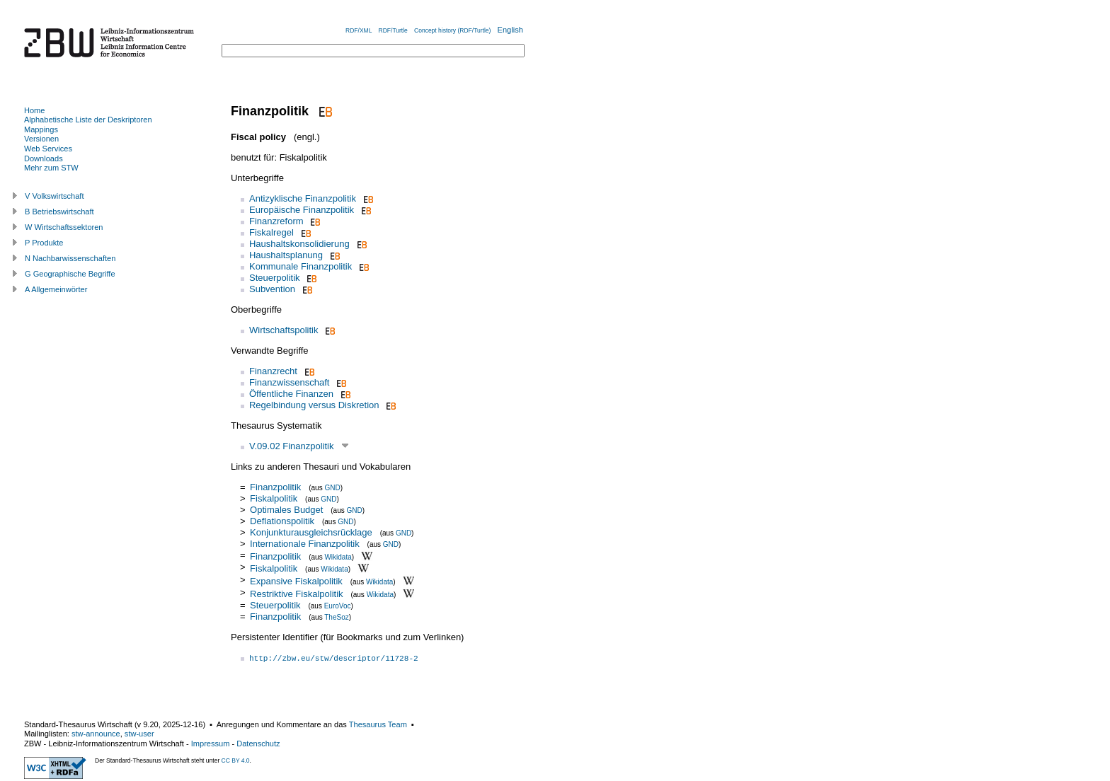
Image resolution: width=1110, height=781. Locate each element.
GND (332, 488)
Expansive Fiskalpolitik (296, 581)
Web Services (48, 148)
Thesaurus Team (378, 724)
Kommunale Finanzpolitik (300, 266)
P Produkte (44, 242)
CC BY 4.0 (236, 760)
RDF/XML (358, 30)
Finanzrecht (273, 371)
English (510, 29)
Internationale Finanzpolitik (305, 543)
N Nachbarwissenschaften (70, 258)
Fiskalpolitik (273, 498)
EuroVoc (337, 606)
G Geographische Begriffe (70, 274)
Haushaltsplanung (286, 255)
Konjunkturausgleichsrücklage (311, 532)
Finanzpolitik (275, 487)
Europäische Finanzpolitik (301, 209)
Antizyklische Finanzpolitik (302, 198)
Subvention (272, 289)
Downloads (43, 158)
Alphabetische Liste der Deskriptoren (88, 119)
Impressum (210, 743)
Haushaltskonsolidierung (299, 243)
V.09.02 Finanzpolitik (291, 446)
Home (34, 110)
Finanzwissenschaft (289, 382)
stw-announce (95, 733)
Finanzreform (276, 221)
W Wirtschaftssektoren (64, 227)
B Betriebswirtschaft (59, 211)
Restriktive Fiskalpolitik (296, 594)
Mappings (41, 129)
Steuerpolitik (274, 277)
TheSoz (336, 617)
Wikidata (337, 556)
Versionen (41, 138)
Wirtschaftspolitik (284, 330)
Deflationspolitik (282, 521)
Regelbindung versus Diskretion (314, 405)
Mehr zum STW (51, 167)
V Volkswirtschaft (54, 196)
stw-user (139, 733)
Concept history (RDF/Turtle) (452, 30)
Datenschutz (258, 743)
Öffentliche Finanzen (291, 393)
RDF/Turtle (393, 30)
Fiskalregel (271, 232)
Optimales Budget (286, 509)
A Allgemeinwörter (56, 289)
